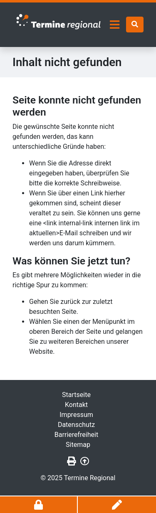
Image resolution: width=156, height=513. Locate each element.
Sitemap (78, 445)
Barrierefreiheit (76, 435)
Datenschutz (76, 425)
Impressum (76, 415)
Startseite (76, 395)
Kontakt (76, 405)
